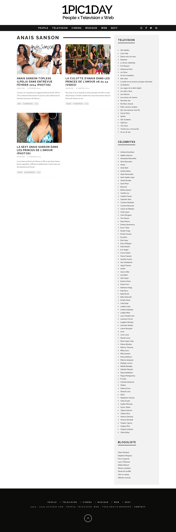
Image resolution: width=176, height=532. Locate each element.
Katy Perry (124, 291)
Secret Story (125, 113)
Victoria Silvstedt (126, 420)
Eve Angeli (124, 250)
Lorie (122, 331)
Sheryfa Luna (125, 391)
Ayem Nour (124, 183)
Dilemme (123, 60)
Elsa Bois (123, 237)
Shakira (123, 385)
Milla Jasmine (125, 353)
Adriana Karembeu (127, 152)
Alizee (122, 165)
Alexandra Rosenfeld (128, 158)
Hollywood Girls (126, 69)
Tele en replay (123, 474)
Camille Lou (124, 193)
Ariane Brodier (125, 180)
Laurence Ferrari (126, 319)
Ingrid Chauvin (125, 265)
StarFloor (123, 123)
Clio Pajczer (124, 218)
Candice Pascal (126, 196)
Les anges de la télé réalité (130, 88)
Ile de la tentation (127, 75)
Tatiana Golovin (126, 410)
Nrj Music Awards (126, 104)
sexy (19, 103)
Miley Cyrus (124, 350)
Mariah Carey (125, 338)
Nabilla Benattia (126, 366)
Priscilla (123, 379)
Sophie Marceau (126, 404)
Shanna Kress (125, 388)
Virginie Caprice (126, 423)
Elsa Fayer (124, 240)
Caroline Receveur (127, 206)
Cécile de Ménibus (127, 209)
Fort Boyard (124, 66)
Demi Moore (125, 221)
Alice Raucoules (126, 161)
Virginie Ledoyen (126, 429)
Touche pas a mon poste (129, 129)
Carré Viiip (124, 53)
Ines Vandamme (126, 262)
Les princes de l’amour (128, 97)
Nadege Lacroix (126, 363)
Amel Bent (124, 168)
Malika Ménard (123, 465)
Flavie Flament (125, 256)
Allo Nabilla (124, 50)
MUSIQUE (91, 28)
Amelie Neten (125, 171)
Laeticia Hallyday (126, 309)
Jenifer (122, 268)
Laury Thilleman (124, 462)
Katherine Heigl (126, 287)
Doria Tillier (124, 228)
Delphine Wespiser (125, 455)
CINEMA (77, 28)
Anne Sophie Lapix (127, 177)
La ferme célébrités (127, 63)
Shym (122, 394)
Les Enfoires (125, 94)
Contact (140, 507)
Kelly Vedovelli (126, 297)
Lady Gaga (124, 303)
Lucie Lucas (124, 335)
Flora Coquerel (123, 459)
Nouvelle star (125, 100)
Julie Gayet (124, 278)
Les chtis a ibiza (126, 91)
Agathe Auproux (126, 155)
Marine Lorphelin (124, 468)
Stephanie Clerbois (127, 398)
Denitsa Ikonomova (127, 224)
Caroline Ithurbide (127, 202)
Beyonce (123, 187)
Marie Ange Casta (127, 341)
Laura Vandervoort (127, 316)
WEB (104, 28)
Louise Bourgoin (126, 328)
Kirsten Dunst (125, 300)
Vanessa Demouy (126, 416)
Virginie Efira (125, 426)
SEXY (114, 28)
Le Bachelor (124, 85)
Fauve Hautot (125, 253)
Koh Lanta (124, 78)
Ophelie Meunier (126, 369)
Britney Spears (125, 190)
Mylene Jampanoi (126, 360)
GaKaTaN (21, 88)
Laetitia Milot (125, 313)
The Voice (124, 126)
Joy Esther (124, 275)
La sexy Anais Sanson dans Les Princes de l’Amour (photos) (37, 150)
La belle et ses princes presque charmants (136, 82)
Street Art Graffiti (124, 471)
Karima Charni (125, 281)
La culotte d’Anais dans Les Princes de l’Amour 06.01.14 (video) (88, 81)
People (68, 103)
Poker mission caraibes (128, 107)
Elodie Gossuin (125, 234)
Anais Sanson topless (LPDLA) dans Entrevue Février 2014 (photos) (35, 81)
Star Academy (125, 119)
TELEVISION (60, 28)
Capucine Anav (125, 199)
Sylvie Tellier (125, 407)
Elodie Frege (125, 231)
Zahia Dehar (125, 432)
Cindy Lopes (124, 212)
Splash (122, 116)
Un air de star (125, 132)
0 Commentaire (28, 103)
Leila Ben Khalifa (126, 325)
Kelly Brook (124, 294)
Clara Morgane (126, 215)
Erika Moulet (125, 246)
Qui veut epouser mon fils (130, 110)
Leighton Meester (127, 322)
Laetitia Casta (125, 306)
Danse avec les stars (128, 56)
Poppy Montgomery (127, 376)
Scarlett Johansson (127, 382)
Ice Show (123, 72)
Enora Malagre (125, 243)
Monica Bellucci (126, 357)
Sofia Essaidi (125, 401)
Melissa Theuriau (126, 347)
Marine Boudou (126, 344)
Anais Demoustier (126, 174)
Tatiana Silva (125, 413)
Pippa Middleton (126, 372)
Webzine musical (124, 477)
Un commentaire (30, 172)
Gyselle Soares (126, 259)
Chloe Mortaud (123, 452)
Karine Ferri (124, 284)
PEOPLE (43, 28)
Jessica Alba (124, 272)
